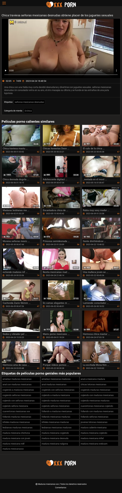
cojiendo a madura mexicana (56, 395)
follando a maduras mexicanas (57, 411)
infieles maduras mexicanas (16, 422)
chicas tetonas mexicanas (93, 384)
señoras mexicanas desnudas (29, 102)
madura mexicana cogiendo (55, 433)
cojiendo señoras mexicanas (55, 406)
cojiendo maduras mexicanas (56, 400)
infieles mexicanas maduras (55, 422)
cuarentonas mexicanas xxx (16, 411)
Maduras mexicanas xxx (48, 484)
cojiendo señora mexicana (15, 406)
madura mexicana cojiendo (94, 433)
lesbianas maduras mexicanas (17, 427)
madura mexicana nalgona (55, 443)
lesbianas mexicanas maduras (56, 427)
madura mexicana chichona (16, 433)
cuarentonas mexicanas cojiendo (97, 406)
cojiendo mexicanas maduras (95, 400)
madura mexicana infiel (92, 438)
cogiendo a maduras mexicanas (18, 390)
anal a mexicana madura (93, 379)
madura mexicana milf (13, 443)
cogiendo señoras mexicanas (17, 395)
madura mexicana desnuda (55, 438)
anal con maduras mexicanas (17, 384)
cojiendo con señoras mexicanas (18, 400)
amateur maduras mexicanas (17, 379)
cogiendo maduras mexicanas (95, 390)
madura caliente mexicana (94, 427)
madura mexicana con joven (16, 438)
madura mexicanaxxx (13, 449)
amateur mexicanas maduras (56, 379)
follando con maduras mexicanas (97, 411)
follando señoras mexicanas (94, 417)
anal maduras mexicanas (54, 384)
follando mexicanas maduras (56, 417)
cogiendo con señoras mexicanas (58, 390)
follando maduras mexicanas (17, 417)
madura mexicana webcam (94, 443)
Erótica (28, 111)
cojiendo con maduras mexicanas (97, 395)
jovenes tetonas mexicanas (94, 422)
